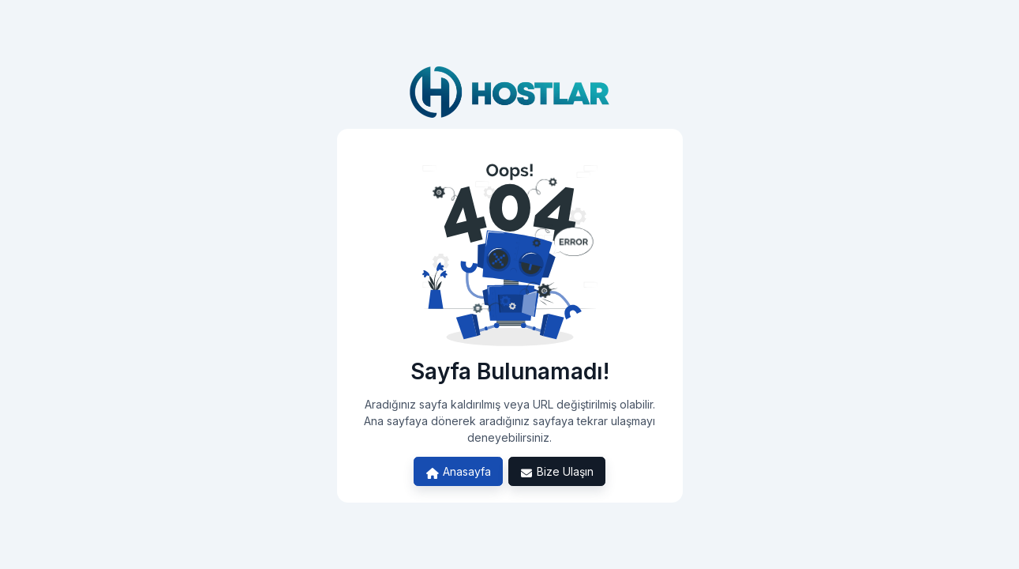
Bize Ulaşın (557, 472)
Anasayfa (458, 472)
